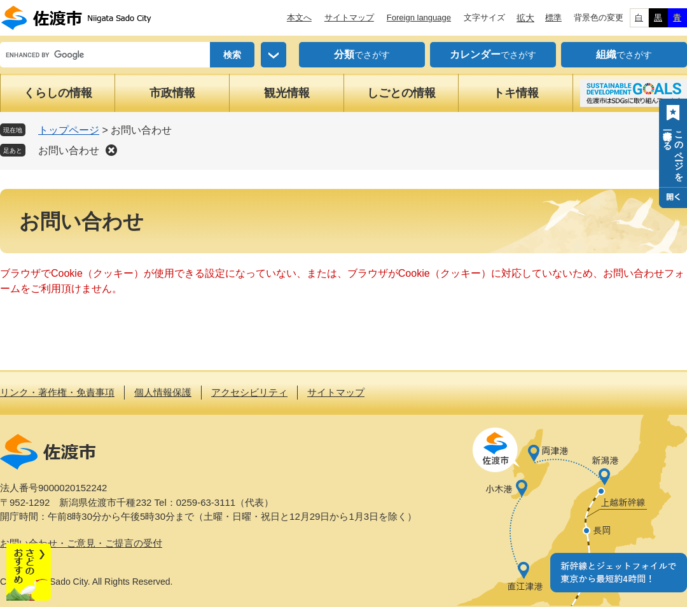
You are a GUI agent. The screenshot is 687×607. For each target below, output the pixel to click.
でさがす (362, 54)
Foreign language (419, 17)
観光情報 (287, 93)
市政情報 (172, 93)
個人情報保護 (162, 392)
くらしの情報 (58, 93)
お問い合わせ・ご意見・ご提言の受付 (81, 543)
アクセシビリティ (249, 392)
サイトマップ (349, 17)
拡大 (525, 18)
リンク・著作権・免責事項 (57, 392)
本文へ (299, 17)
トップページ (68, 130)
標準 (553, 17)
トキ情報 (516, 93)
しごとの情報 (401, 93)
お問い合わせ (68, 150)
